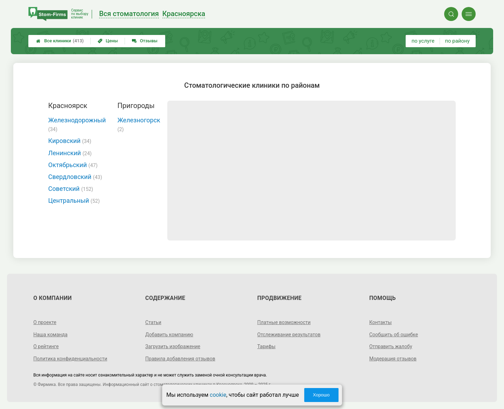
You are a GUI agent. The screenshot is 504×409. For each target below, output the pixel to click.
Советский (70, 188)
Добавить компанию (169, 334)
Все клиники (60, 41)
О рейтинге (46, 346)
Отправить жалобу (390, 346)
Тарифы (266, 346)
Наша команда (50, 334)
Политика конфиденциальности (70, 358)
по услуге (423, 41)
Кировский (69, 140)
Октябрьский (73, 164)
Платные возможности (283, 322)
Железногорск (138, 124)
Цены (108, 40)
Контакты (380, 322)
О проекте (44, 322)
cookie (218, 395)
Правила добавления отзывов (180, 358)
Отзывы (145, 40)
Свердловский (75, 176)
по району (457, 41)
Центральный (74, 200)
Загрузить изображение (172, 346)
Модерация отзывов (392, 358)
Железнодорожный (77, 124)
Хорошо (321, 394)
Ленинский (70, 153)
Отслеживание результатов (289, 334)
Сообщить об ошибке (393, 334)
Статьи (153, 322)
